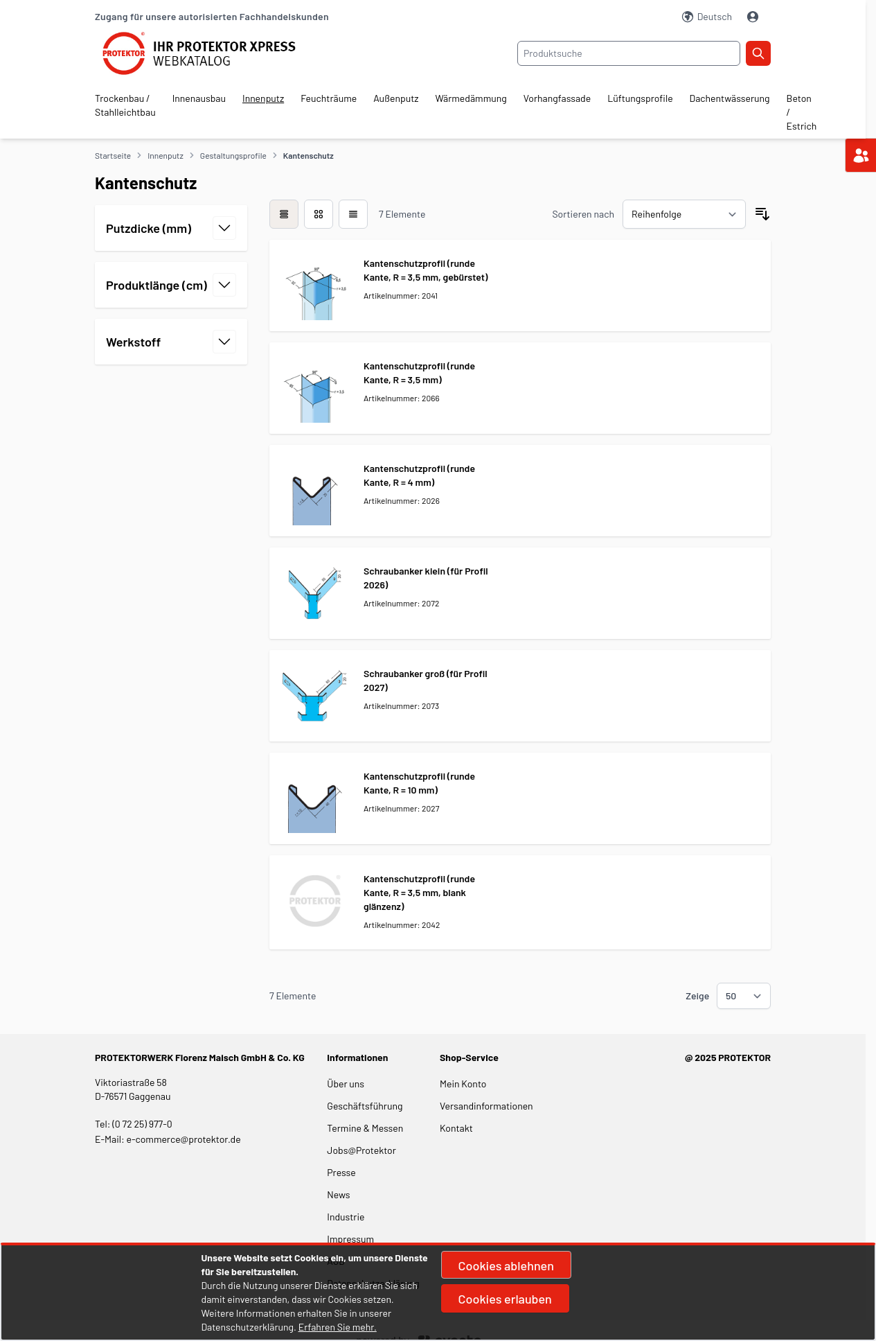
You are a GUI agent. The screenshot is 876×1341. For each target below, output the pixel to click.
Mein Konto (463, 1083)
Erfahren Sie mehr (336, 1327)
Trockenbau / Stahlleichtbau (125, 105)
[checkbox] (283, 214)
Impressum (350, 1239)
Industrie (345, 1216)
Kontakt (456, 1128)
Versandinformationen (486, 1106)
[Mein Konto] (754, 17)
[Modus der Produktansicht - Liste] (318, 214)
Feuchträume (329, 98)
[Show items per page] (744, 996)
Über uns (346, 1083)
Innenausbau (199, 98)
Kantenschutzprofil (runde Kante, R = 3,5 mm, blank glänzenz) (419, 892)
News (338, 1194)
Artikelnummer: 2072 (401, 603)
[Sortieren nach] (684, 214)
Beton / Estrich (802, 112)
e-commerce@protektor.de (184, 1139)
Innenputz (263, 98)
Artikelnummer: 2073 (401, 705)
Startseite (113, 155)
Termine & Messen (365, 1128)
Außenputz (395, 98)
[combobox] (628, 53)
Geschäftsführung (364, 1106)
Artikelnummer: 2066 (402, 398)
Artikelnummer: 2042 (402, 924)
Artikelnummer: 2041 (401, 295)
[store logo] (207, 53)
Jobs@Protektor (361, 1150)
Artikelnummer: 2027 (401, 808)
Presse (341, 1172)
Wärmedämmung (471, 98)
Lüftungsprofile (639, 98)
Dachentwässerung (730, 98)
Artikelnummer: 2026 (402, 500)
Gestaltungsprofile (233, 155)
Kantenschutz (308, 155)
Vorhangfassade (557, 98)
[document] (438, 1292)
